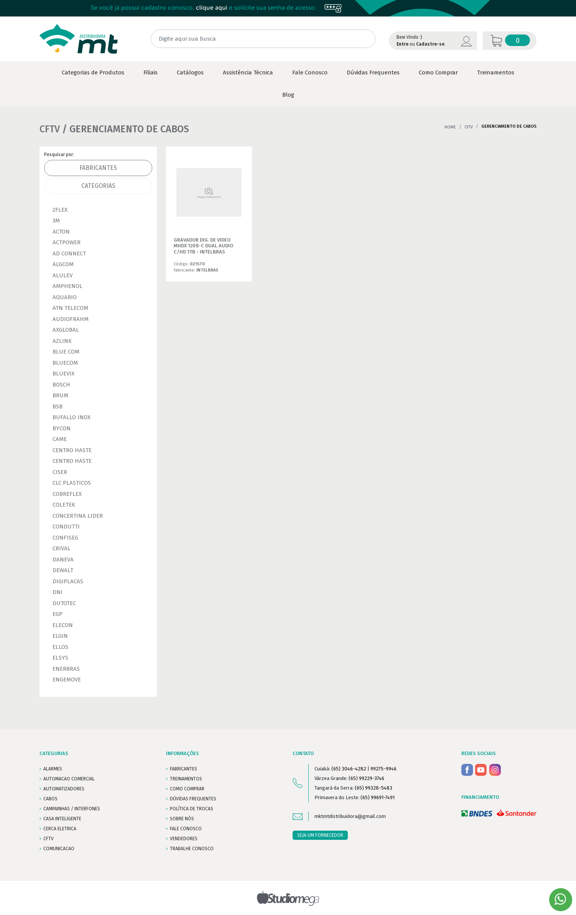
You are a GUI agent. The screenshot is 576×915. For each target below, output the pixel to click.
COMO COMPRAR (187, 789)
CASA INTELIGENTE (62, 818)
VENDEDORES (183, 838)
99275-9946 (383, 769)
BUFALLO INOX (72, 417)
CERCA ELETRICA (59, 828)
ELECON (63, 625)
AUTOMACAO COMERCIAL (69, 779)
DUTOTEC (64, 603)
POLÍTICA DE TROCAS (191, 808)
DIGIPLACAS (68, 581)
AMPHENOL (67, 286)
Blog (288, 94)
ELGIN (60, 635)
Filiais (150, 72)
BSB (58, 406)
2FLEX (60, 209)
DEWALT (63, 570)
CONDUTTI (66, 526)
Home (450, 127)
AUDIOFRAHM (71, 319)
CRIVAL (62, 548)
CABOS (50, 798)
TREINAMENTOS (186, 779)
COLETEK (64, 504)
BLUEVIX (63, 373)
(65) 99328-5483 (373, 788)
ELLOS (60, 646)
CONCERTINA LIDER (78, 515)
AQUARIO (65, 297)
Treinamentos (495, 72)
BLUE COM (66, 351)
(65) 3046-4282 (348, 769)
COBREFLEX (67, 493)
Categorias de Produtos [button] (93, 72)
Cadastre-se (430, 44)
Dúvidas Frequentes (373, 72)
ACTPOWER (67, 242)
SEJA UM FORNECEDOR (320, 835)
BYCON (62, 428)
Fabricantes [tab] (98, 167)
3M (56, 220)
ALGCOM (63, 264)
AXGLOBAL (66, 329)
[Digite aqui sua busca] (263, 39)
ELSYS (60, 657)
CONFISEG (65, 537)
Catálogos (190, 72)
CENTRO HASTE (72, 450)
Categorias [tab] (98, 185)
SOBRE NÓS (182, 818)
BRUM (60, 395)
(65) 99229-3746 (366, 778)
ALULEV (62, 275)
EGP (58, 614)
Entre (402, 44)
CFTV (468, 127)
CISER (60, 472)
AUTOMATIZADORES (63, 789)
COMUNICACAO (58, 848)
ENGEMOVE (67, 679)
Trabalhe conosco (192, 848)
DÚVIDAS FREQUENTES (193, 798)
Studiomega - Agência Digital (288, 898)
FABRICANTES (183, 769)
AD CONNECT (69, 253)
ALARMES (52, 769)
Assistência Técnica (248, 72)
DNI (58, 592)
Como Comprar (438, 72)
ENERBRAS (66, 668)
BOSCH (61, 384)
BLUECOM (65, 362)
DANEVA (63, 559)
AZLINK (62, 340)
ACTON (61, 231)
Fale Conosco (309, 72)
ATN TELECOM (70, 307)
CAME (60, 439)
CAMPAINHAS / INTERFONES (71, 808)
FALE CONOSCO (186, 828)
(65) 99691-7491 (377, 797)
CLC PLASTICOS (72, 482)
